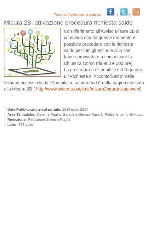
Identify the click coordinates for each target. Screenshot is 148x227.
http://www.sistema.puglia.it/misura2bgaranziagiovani (87, 88)
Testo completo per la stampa (78, 14)
